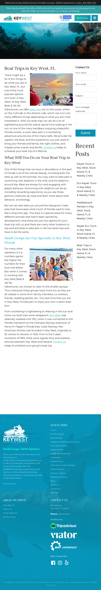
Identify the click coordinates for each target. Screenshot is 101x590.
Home (53, 430)
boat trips (35, 109)
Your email (86, 87)
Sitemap (54, 492)
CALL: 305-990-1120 (86, 3)
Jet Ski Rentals (57, 434)
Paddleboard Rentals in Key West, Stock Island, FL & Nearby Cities (85, 210)
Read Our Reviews (58, 477)
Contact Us (55, 488)
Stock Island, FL (10, 513)
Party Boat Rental (58, 445)
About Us (54, 485)
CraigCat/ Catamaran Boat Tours (64, 442)
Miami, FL (7, 509)
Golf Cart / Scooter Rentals (62, 465)
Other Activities (57, 469)
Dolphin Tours (56, 461)
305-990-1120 (64, 514)
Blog (52, 481)
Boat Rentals (56, 438)
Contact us (49, 147)
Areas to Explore (58, 473)
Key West (55, 315)
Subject (86, 98)
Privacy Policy (9, 483)
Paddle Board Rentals (60, 453)
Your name (86, 76)
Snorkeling (55, 457)
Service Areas (9, 517)
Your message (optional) (86, 116)
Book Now (82, 18)
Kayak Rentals (56, 449)
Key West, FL (9, 505)
